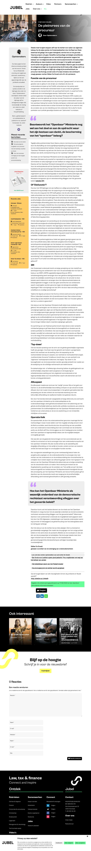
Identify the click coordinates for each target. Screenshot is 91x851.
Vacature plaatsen (33, 825)
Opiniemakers (52, 35)
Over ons (36, 9)
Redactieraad (69, 824)
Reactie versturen (75, 758)
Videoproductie (32, 809)
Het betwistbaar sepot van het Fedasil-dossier (47, 564)
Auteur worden (32, 801)
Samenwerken (70, 4)
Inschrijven (45, 671)
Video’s (12, 832)
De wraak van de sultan (20, 142)
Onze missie (68, 820)
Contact (69, 797)
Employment (13, 817)
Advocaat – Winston (16, 203)
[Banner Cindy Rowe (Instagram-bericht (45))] (19, 192)
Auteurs (39, 4)
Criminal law (12, 813)
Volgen (53, 805)
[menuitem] (45, 10)
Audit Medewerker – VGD (17, 219)
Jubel (62, 643)
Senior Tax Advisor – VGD (18, 259)
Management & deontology (17, 824)
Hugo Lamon (39, 639)
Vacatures (31, 817)
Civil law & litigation (15, 801)
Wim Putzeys (67, 643)
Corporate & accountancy (17, 809)
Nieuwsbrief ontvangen (53, 801)
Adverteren (31, 805)
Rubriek (29, 4)
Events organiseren (33, 813)
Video (48, 4)
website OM (40, 181)
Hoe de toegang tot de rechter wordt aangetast (48, 568)
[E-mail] (18, 129)
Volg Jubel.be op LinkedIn (39, 579)
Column (48, 22)
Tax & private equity (15, 828)
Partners (57, 4)
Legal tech (12, 820)
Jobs (27, 9)
